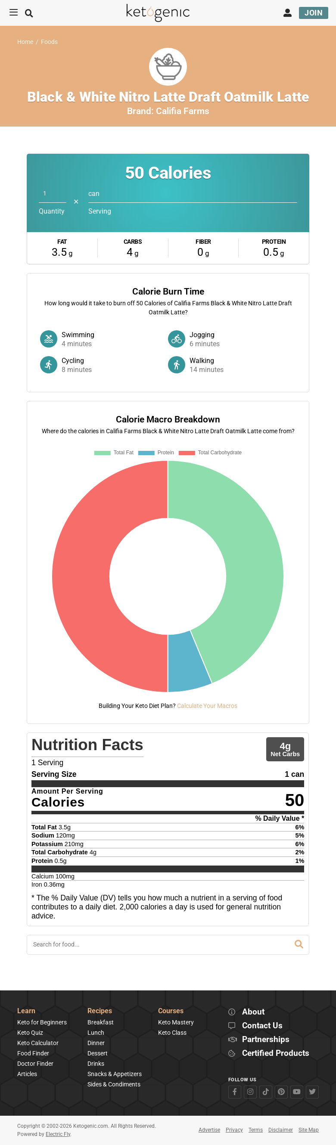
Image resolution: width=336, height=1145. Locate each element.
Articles (27, 1074)
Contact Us (262, 1025)
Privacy (234, 1130)
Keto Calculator (38, 1042)
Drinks (95, 1063)
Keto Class (172, 1032)
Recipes (99, 1011)
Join (314, 12)
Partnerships (265, 1039)
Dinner (96, 1042)
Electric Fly (58, 1134)
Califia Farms (182, 111)
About (253, 1012)
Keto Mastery (176, 1022)
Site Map (309, 1130)
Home (25, 42)
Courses (171, 1011)
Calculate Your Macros (207, 705)
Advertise (209, 1130)
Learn (26, 1011)
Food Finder (33, 1053)
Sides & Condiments (113, 1084)
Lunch (95, 1032)
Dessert (97, 1053)
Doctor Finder (35, 1063)
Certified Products (275, 1053)
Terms (256, 1130)
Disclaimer (280, 1130)
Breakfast (100, 1022)
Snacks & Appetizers (114, 1074)
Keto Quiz (30, 1032)
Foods (49, 42)
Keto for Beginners (42, 1022)
